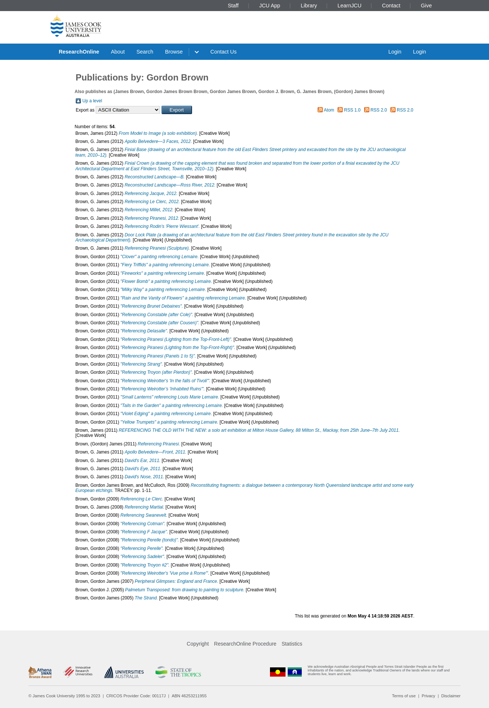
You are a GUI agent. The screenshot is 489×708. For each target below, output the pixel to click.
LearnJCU (350, 5)
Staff (233, 5)
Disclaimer (451, 696)
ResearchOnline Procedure (245, 644)
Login (394, 52)
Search (144, 52)
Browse (174, 52)
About (118, 52)
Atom (329, 110)
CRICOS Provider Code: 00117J (136, 696)
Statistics (291, 644)
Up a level (92, 100)
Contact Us (224, 52)
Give (426, 5)
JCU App (269, 5)
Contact (391, 5)
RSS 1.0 (352, 110)
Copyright (198, 644)
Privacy (428, 696)
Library (309, 5)
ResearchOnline (79, 52)
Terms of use (404, 696)
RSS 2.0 (378, 110)
